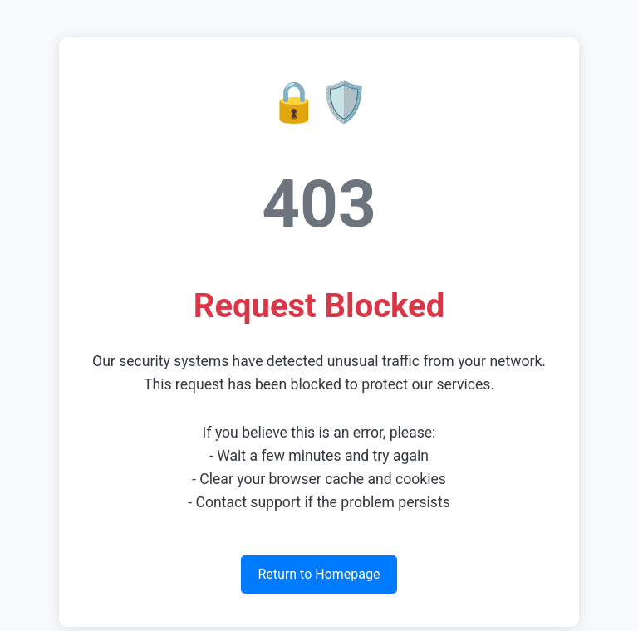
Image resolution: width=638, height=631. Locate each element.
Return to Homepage (319, 574)
